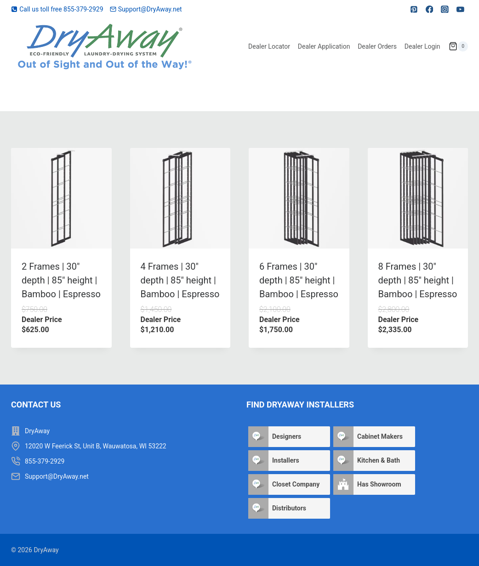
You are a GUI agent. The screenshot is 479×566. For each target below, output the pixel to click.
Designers (286, 436)
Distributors (289, 508)
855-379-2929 (44, 461)
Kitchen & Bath (378, 460)
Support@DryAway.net (57, 476)
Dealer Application (324, 46)
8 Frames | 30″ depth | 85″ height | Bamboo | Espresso (417, 280)
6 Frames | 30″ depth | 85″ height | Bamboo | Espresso (298, 280)
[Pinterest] (414, 9)
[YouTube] (460, 9)
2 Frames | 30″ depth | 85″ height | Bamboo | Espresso (61, 280)
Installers (285, 460)
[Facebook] (429, 9)
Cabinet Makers (380, 436)
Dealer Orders (377, 46)
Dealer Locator (269, 46)
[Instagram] (445, 9)
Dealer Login (422, 46)
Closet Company (295, 484)
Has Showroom (379, 484)
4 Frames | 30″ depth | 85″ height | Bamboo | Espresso (180, 280)
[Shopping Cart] (458, 46)
